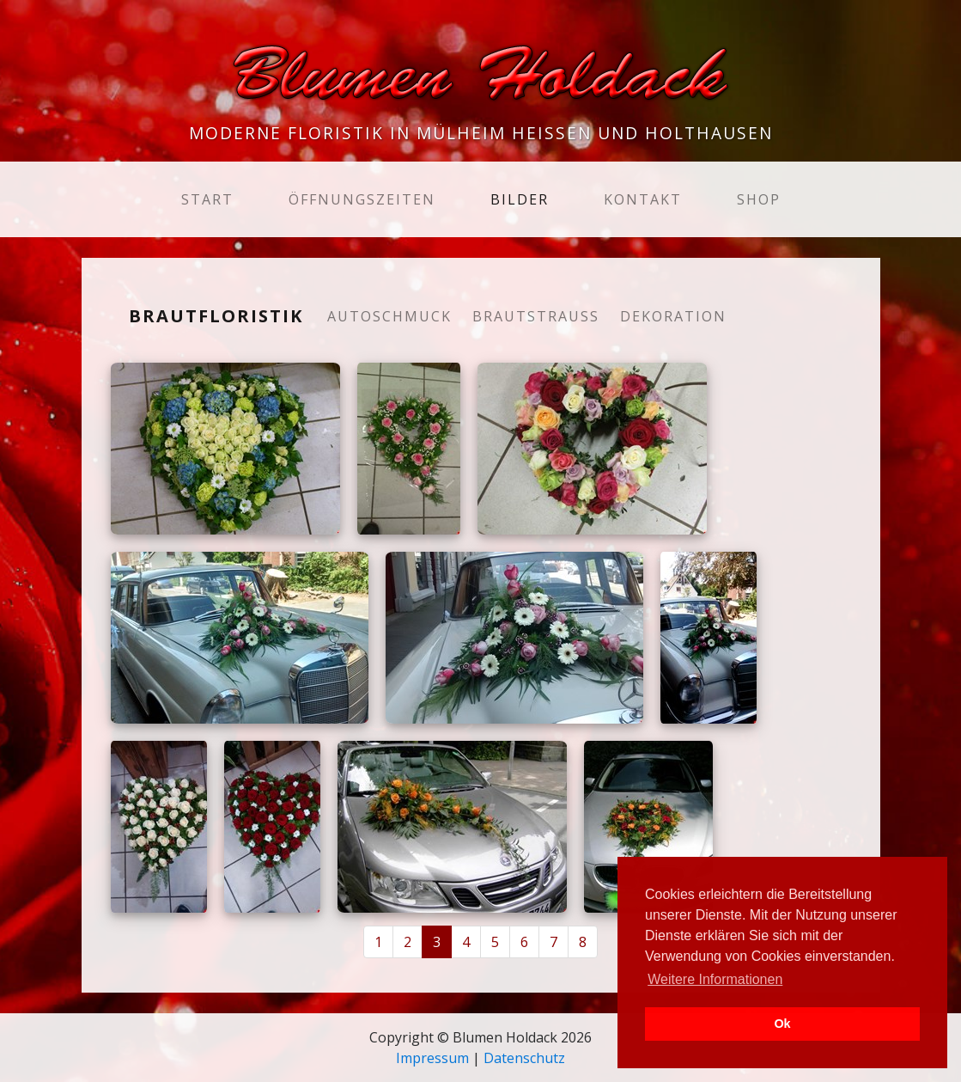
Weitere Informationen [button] (715, 979)
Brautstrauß (535, 316)
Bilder (519, 199)
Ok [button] (782, 1023)
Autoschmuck (389, 316)
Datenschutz (524, 1057)
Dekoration (673, 316)
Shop (759, 199)
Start (210, 198)
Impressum (432, 1057)
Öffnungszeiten (362, 199)
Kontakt (643, 199)
